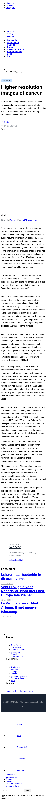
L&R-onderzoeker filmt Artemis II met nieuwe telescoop (19, 607)
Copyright (15, 654)
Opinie (10, 47)
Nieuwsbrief (16, 647)
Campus (11, 45)
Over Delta (16, 645)
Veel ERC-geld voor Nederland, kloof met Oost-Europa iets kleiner (23, 591)
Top (23, 706)
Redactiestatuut (18, 650)
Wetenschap (13, 43)
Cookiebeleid (17, 656)
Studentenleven (14, 52)
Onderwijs (12, 40)
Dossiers (11, 54)
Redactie (8, 122)
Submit (27, 791)
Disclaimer (15, 652)
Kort (9, 56)
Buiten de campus (15, 49)
